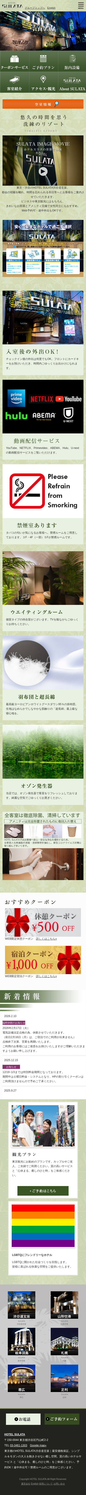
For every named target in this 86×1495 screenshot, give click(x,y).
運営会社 (25, 1483)
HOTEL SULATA (14, 1434)
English (51, 7)
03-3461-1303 (18, 1445)
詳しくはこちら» (46, 938)
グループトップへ (35, 7)
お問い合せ (59, 1483)
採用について (46, 1483)
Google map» (38, 1445)
